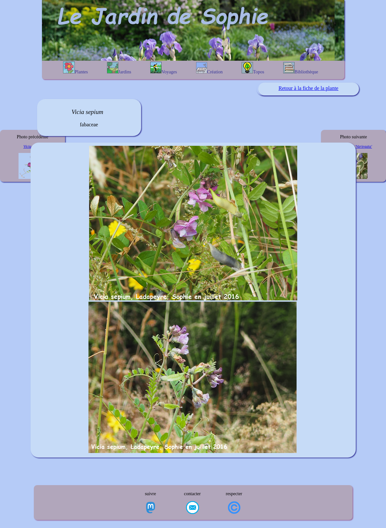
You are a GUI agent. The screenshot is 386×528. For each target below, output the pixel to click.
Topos (253, 68)
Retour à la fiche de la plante (309, 88)
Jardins (119, 68)
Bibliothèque (300, 68)
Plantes (75, 67)
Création (209, 68)
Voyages (163, 68)
